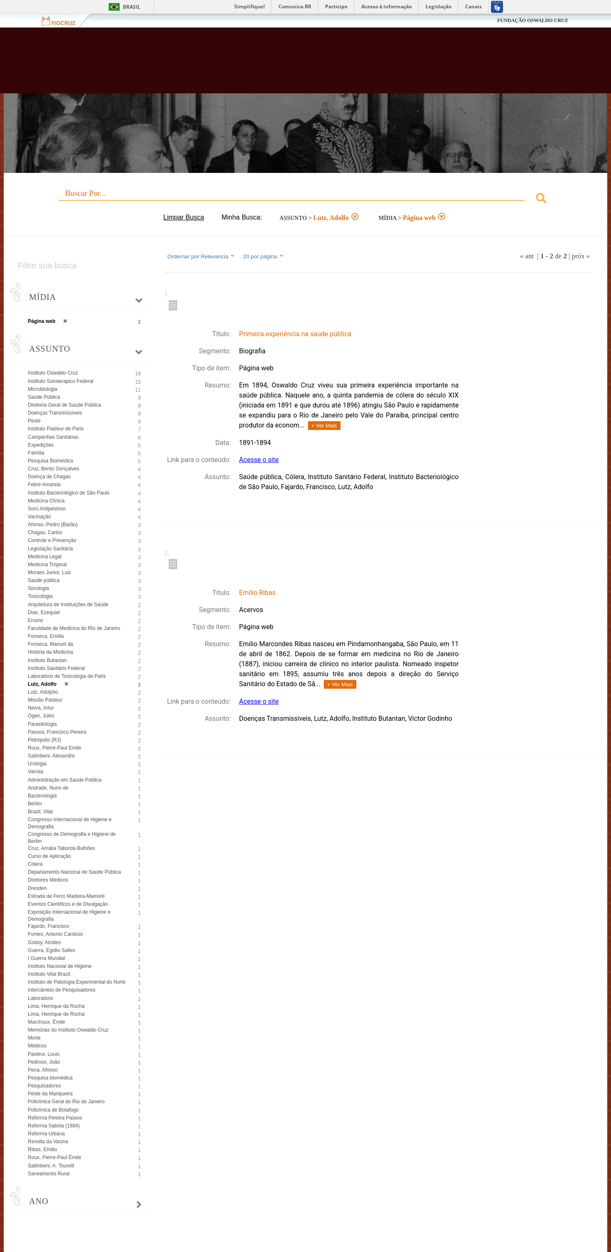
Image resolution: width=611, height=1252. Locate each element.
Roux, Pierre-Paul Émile (54, 1157)
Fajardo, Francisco (48, 926)
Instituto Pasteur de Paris (56, 429)
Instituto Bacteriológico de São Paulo (69, 493)
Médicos (37, 1046)
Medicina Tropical (47, 564)
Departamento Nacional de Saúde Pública (74, 872)
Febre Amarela (44, 484)
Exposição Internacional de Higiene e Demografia (69, 915)
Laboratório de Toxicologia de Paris (67, 676)
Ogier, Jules (41, 716)
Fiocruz (63, 20)
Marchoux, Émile (46, 1022)
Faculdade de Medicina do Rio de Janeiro (74, 628)
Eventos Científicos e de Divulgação (68, 904)
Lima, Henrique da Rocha (56, 1006)
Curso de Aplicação (49, 856)
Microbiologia (43, 389)
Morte (34, 1038)
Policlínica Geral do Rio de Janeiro (66, 1102)
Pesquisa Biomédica (50, 461)
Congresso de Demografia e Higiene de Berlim (72, 837)
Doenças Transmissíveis (55, 413)
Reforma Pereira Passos (55, 1118)
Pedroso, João (44, 1062)
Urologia (37, 764)
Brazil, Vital (40, 812)
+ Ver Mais (324, 425)
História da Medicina (50, 652)
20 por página (263, 256)
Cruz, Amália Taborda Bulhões (61, 848)
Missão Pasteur (45, 700)
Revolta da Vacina (48, 1142)
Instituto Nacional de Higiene (60, 966)
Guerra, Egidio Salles (51, 950)
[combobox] (305, 199)
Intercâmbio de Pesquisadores (61, 990)
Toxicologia (40, 596)
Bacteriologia (42, 796)
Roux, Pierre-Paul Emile (54, 748)
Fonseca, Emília (46, 636)
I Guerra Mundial (46, 958)
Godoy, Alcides (44, 942)
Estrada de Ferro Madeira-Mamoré (66, 896)
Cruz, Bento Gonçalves (53, 469)
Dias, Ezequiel (44, 612)
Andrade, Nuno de (48, 788)
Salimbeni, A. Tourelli (51, 1166)
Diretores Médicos (48, 880)
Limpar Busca (183, 217)
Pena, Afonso (43, 1070)
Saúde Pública (44, 397)
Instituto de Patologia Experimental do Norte (77, 982)
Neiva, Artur (41, 708)
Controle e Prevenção (52, 540)
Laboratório (40, 998)
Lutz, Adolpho (43, 692)
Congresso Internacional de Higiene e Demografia (70, 823)
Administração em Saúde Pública (65, 780)
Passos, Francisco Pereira (57, 732)
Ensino (35, 620)
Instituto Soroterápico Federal (60, 381)
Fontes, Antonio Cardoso (55, 934)
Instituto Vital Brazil (49, 974)
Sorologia (38, 588)
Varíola (35, 772)
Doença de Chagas (49, 477)
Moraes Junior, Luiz (49, 572)
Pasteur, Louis (44, 1054)
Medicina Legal (45, 557)
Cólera (35, 864)
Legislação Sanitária (50, 549)
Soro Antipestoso (47, 509)
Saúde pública (44, 580)
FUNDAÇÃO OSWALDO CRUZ (532, 20)
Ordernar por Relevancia (201, 256)
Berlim (35, 804)
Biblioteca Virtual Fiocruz (264, 64)
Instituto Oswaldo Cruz (53, 373)
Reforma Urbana (46, 1134)
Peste (34, 421)
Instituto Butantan (47, 660)
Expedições (41, 445)
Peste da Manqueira (50, 1094)
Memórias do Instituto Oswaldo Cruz (68, 1030)
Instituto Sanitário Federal (56, 668)
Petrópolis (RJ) (44, 740)
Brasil (131, 6)
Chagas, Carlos (45, 532)
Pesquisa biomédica (50, 1078)
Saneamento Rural (49, 1174)
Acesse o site (259, 460)
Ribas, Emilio (42, 1149)
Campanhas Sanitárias (53, 437)
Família (36, 453)
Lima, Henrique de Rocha (56, 1014)
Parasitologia (42, 724)
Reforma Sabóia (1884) (54, 1126)
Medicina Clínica (46, 501)
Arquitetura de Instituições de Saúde (68, 604)
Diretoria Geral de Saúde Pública (64, 405)
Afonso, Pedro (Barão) (53, 524)
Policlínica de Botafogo (53, 1110)
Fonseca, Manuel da (50, 644)
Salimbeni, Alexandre (51, 756)
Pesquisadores (44, 1086)
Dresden (37, 888)
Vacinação (39, 517)
